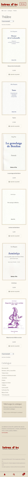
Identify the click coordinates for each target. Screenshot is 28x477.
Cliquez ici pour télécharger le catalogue (13, 412)
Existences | (13, 466)
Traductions (5, 373)
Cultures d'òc (5, 390)
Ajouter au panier (15, 74)
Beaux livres (5, 392)
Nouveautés (5, 368)
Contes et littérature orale (9, 375)
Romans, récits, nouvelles (9, 370)
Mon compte (4, 474)
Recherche (14, 474)
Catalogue (10, 10)
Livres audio (5, 387)
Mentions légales (12, 463)
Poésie (3, 380)
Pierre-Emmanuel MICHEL (20, 466)
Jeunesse (4, 378)
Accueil (4, 10)
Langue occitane (6, 383)
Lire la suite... (5, 432)
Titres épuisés (5, 395)
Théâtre (4, 385)
